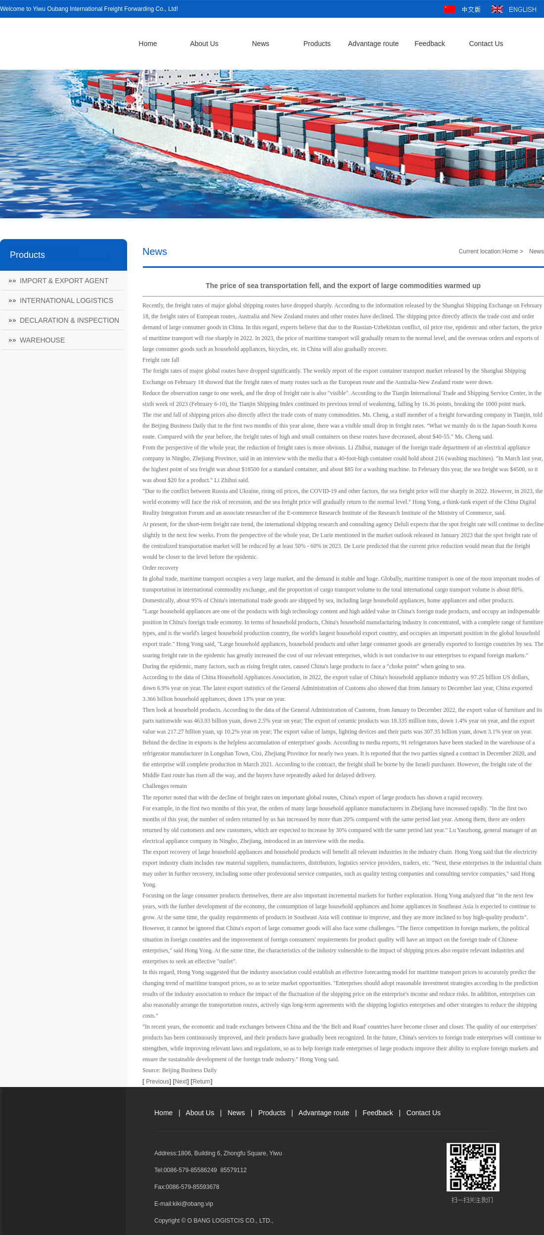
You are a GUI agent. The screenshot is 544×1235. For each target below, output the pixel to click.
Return (201, 1081)
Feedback (429, 44)
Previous (157, 1081)
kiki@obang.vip (193, 1203)
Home (147, 44)
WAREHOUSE (42, 340)
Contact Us (486, 44)
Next (182, 1081)
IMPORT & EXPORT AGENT (64, 281)
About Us (204, 44)
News (260, 44)
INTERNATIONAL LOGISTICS (66, 300)
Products (316, 44)
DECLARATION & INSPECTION (69, 320)
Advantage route (373, 44)
